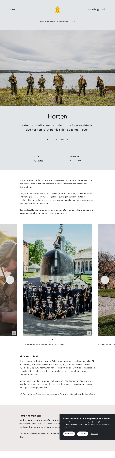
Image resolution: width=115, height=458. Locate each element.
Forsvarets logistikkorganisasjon (53, 197)
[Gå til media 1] (52, 339)
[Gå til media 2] (56, 339)
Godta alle (69, 434)
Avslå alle (82, 434)
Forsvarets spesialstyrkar (56, 213)
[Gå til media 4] (62, 339)
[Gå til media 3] (59, 339)
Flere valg (94, 434)
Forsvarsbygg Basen (32, 394)
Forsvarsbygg (25, 187)
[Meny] (10, 9)
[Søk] (105, 9)
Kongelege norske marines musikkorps (72, 200)
